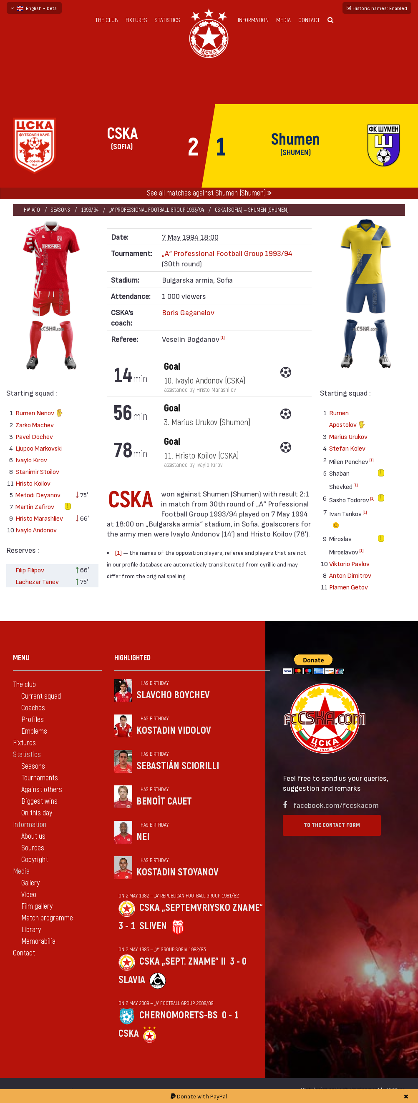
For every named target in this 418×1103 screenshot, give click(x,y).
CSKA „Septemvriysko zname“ (201, 908)
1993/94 (89, 209)
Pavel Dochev (34, 436)
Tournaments (39, 778)
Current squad (41, 696)
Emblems (34, 731)
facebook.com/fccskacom (336, 804)
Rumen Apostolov (347, 420)
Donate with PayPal (199, 1096)
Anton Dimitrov (350, 575)
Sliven (153, 926)
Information (253, 20)
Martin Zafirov (34, 506)
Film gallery (37, 906)
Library (31, 930)
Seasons (60, 209)
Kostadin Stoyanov (177, 872)
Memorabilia (38, 941)
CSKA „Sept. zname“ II (182, 961)
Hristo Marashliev (39, 518)
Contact (309, 20)
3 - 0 (238, 961)
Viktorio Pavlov (349, 563)
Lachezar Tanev (37, 581)
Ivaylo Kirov (31, 460)
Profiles (32, 719)
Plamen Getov (348, 587)
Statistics (167, 20)
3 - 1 (126, 926)
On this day (36, 813)
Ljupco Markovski (38, 448)
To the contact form (332, 825)
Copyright (34, 860)
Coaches (33, 708)
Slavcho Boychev (173, 695)
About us (33, 836)
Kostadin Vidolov (173, 730)
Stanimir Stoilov (37, 471)
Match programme (47, 918)
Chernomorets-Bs (178, 1015)
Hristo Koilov (32, 483)
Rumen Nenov (39, 414)
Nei (142, 837)
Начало (32, 209)
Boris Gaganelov (188, 312)
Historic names (377, 8)
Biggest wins (39, 801)
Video (28, 895)
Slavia (131, 980)
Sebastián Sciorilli (177, 766)
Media (283, 20)
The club (106, 20)
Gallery (30, 883)
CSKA (128, 1034)
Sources (32, 848)
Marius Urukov (348, 436)
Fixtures (136, 20)
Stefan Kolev (347, 448)
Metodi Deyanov (37, 495)
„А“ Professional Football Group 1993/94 (156, 209)
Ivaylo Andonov (36, 530)
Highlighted (132, 658)
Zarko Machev (34, 425)
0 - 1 (230, 1015)
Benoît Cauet (164, 801)
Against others (41, 790)
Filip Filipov (29, 570)
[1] (222, 337)
